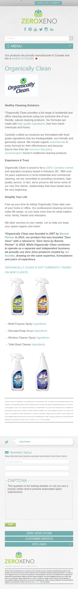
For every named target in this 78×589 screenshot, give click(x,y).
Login (18, 3)
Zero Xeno (20, 566)
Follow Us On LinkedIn (52, 29)
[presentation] (21, 506)
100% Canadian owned (59, 167)
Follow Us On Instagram (46, 29)
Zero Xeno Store (39, 533)
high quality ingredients (31, 123)
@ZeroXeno (24, 442)
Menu (16, 46)
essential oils (57, 142)
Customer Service (39, 538)
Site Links (39, 544)
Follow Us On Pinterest (30, 29)
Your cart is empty (48, 3)
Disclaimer (37, 419)
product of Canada (23, 58)
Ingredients (39, 323)
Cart (30, 3)
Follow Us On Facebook (25, 29)
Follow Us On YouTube (35, 29)
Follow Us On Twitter (41, 29)
